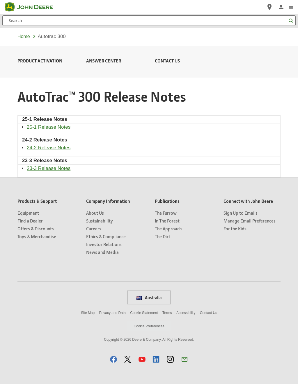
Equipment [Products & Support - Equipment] (28, 213)
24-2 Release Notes (48, 147)
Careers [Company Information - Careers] (93, 228)
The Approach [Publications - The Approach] (168, 228)
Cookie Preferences (149, 326)
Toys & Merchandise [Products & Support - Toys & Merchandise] (36, 236)
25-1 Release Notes (48, 127)
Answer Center (103, 61)
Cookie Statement (144, 313)
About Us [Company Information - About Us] (95, 213)
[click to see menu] (291, 7)
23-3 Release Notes (48, 168)
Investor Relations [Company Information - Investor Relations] (104, 244)
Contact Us (167, 61)
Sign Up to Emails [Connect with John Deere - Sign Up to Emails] (241, 213)
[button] (113, 359)
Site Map (88, 313)
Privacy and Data (112, 313)
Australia (149, 297)
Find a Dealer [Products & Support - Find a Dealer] (30, 221)
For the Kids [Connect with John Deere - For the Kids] (235, 228)
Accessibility (185, 313)
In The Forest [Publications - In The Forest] (167, 221)
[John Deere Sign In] (281, 7)
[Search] (149, 20)
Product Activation (39, 61)
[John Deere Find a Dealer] (269, 7)
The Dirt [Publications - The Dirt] (162, 236)
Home (23, 36)
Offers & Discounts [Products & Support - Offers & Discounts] (35, 228)
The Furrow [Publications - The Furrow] (166, 213)
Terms (167, 313)
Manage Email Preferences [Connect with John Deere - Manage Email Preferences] (250, 221)
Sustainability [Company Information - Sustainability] (99, 221)
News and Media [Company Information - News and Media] (102, 252)
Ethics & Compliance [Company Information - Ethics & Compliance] (106, 236)
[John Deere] (32, 7)
